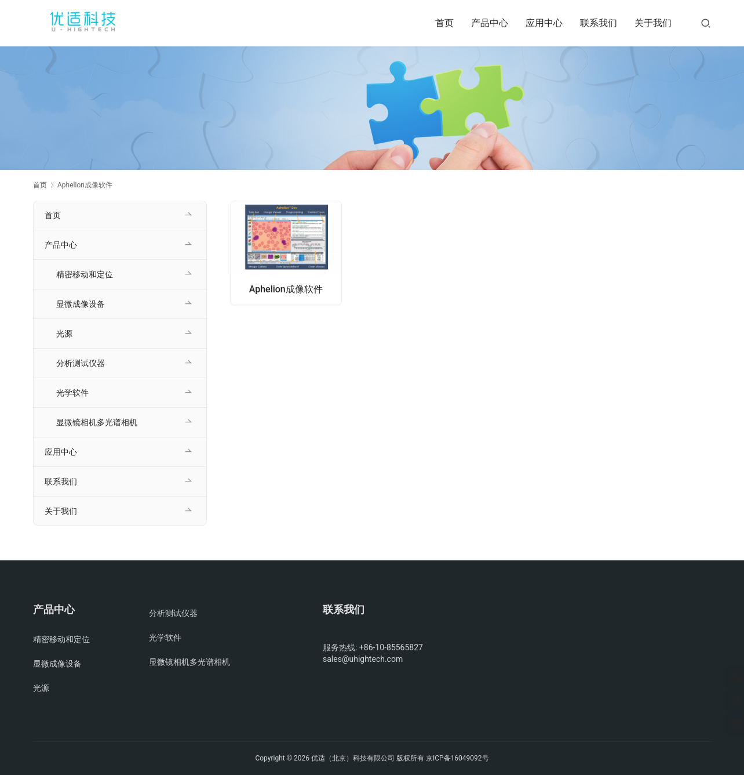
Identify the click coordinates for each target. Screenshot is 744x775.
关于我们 (653, 22)
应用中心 (544, 22)
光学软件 (72, 392)
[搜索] (706, 23)
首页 (444, 22)
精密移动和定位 (84, 274)
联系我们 (598, 22)
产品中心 (489, 22)
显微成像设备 (80, 304)
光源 (64, 333)
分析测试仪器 (80, 363)
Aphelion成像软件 (286, 288)
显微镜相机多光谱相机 (96, 422)
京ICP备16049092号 (457, 758)
